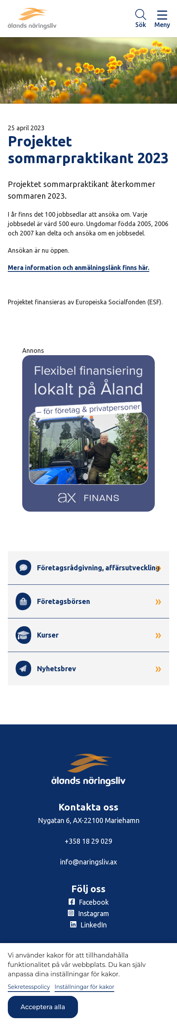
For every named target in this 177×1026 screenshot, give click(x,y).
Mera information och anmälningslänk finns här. (78, 267)
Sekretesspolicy (29, 986)
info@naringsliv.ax (88, 862)
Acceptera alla (43, 1007)
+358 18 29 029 (88, 841)
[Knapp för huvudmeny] (162, 18)
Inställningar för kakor (84, 986)
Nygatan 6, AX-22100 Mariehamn (89, 820)
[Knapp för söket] (140, 18)
